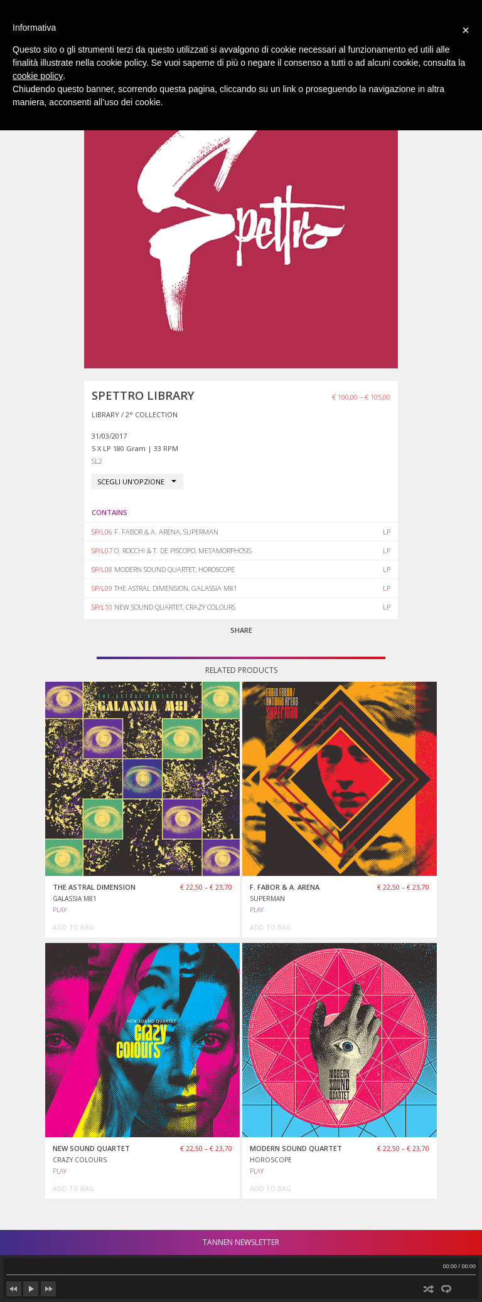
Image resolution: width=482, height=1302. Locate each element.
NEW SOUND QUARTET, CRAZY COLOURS (174, 607)
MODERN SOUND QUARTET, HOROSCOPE (174, 569)
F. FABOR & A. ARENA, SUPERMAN (166, 531)
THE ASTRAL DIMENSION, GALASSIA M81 (175, 588)
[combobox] (137, 481)
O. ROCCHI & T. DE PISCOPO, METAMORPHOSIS (183, 550)
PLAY (60, 909)
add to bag (73, 927)
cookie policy (38, 76)
